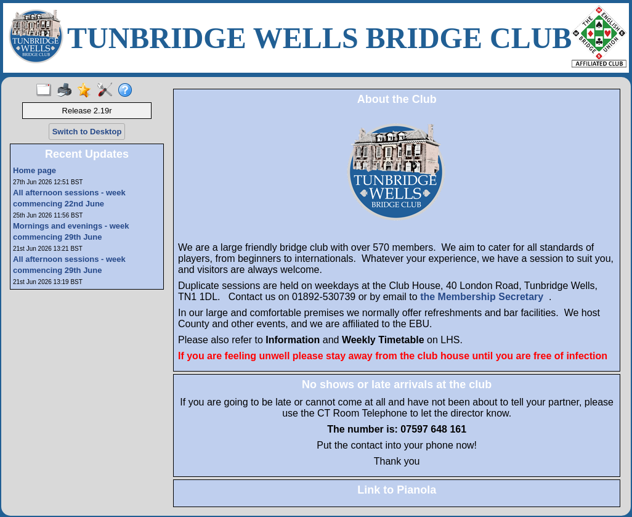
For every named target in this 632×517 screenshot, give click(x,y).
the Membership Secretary (481, 296)
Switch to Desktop (87, 131)
